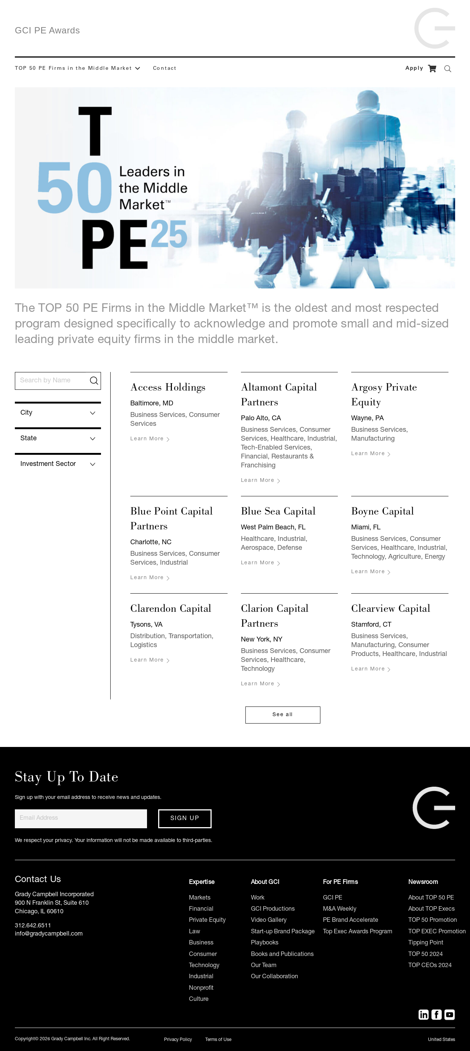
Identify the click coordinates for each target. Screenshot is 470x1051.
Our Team (264, 966)
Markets (199, 898)
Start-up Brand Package (283, 932)
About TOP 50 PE (431, 898)
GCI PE (332, 898)
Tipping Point (425, 943)
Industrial (201, 977)
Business (201, 943)
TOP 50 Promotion (432, 921)
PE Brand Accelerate (350, 921)
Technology (204, 966)
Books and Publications (282, 955)
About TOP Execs (431, 910)
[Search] (447, 69)
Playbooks (264, 943)
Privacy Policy (178, 1040)
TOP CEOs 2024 (430, 966)
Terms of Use (218, 1040)
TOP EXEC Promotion (437, 932)
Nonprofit (201, 989)
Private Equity (207, 921)
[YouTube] (449, 1014)
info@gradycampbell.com (49, 934)
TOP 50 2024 (425, 955)
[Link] (434, 25)
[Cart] (432, 69)
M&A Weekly (339, 910)
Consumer (203, 955)
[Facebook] (436, 1014)
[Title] (423, 1014)
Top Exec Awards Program (357, 932)
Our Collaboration (274, 977)
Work (257, 898)
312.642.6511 (33, 926)
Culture (199, 1000)
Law (194, 932)
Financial (201, 910)
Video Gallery (269, 921)
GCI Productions (273, 910)
